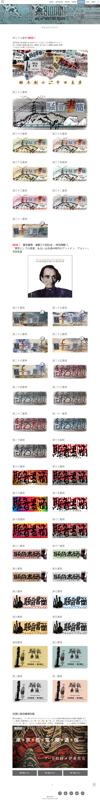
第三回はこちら (25, 773)
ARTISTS (67, 2)
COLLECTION (59, 2)
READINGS (81, 2)
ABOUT (93, 2)
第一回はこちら (75, 773)
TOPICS (51, 2)
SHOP (87, 2)
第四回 (18, 728)
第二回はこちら (50, 773)
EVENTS (74, 2)
